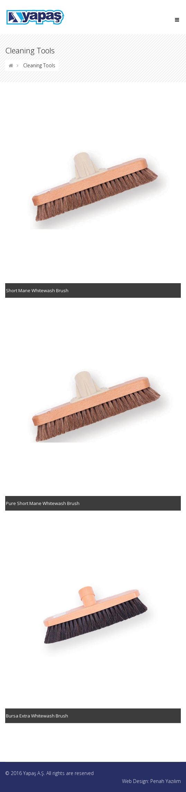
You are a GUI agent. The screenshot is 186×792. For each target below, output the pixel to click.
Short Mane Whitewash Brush (37, 290)
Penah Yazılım (165, 781)
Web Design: (136, 781)
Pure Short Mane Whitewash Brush (43, 503)
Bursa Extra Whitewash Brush (37, 716)
